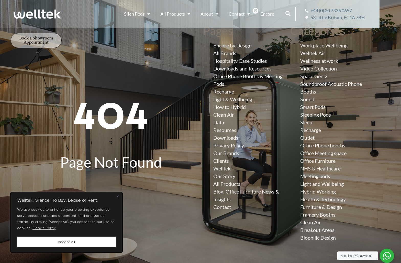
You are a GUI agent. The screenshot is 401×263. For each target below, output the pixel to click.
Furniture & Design (321, 207)
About (222, 14)
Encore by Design (232, 45)
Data (218, 122)
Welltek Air (312, 53)
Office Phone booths (322, 145)
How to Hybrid (229, 107)
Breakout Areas (317, 230)
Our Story (224, 176)
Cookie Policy (43, 229)
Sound (307, 99)
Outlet (307, 138)
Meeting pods (315, 176)
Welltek (221, 168)
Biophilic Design (318, 238)
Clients (221, 161)
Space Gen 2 (314, 76)
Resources (224, 130)
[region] (66, 223)
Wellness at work (319, 61)
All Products (188, 14)
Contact (251, 14)
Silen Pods (149, 14)
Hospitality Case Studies (240, 61)
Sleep (306, 122)
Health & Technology (323, 199)
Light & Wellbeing (232, 99)
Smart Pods (313, 107)
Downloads (225, 138)
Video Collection (318, 68)
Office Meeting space (323, 153)
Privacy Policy (228, 145)
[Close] (117, 198)
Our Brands (226, 153)
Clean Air (223, 115)
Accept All (66, 242)
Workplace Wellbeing (324, 45)
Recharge (223, 91)
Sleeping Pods (315, 115)
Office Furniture (318, 161)
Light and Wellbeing (322, 184)
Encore (279, 14)
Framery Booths (318, 214)
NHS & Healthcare (320, 168)
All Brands (224, 53)
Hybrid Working (318, 191)
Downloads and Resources (242, 68)
